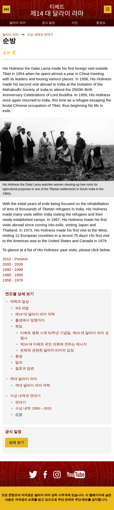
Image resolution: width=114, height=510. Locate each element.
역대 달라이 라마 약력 (32, 385)
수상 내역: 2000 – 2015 (33, 408)
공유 (6, 52)
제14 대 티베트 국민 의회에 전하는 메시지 (53, 344)
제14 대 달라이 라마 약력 (35, 314)
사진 (75, 22)
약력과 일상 (19, 301)
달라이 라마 (17, 22)
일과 (18, 362)
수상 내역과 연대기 (40, 34)
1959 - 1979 (13, 280)
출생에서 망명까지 (30, 320)
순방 (18, 414)
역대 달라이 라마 (23, 379)
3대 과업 (22, 308)
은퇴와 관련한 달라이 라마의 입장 (47, 350)
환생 (18, 356)
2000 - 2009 (13, 264)
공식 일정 (48, 22)
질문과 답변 (24, 368)
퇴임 (18, 326)
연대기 (20, 402)
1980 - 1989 (13, 275)
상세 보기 (16, 442)
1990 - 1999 (13, 269)
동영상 (100, 22)
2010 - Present (15, 259)
